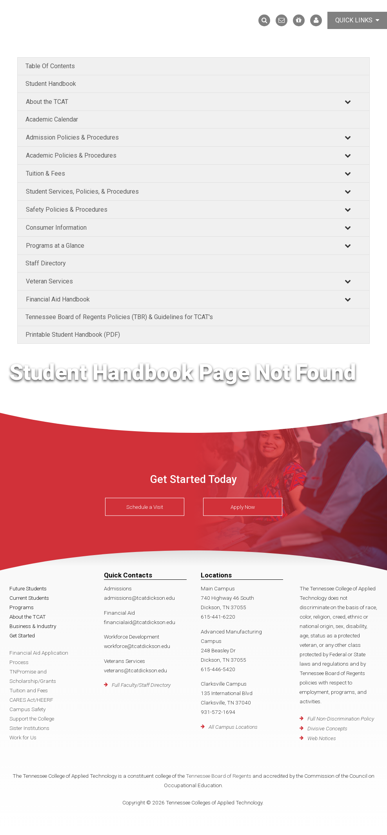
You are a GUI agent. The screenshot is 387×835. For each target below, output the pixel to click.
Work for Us (22, 737)
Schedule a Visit (144, 507)
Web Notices (321, 738)
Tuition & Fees (45, 173)
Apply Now (243, 507)
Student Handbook (50, 83)
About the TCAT (47, 101)
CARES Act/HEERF (31, 700)
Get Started (22, 635)
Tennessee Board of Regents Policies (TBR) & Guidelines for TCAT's (119, 317)
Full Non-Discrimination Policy (340, 718)
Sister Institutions (29, 728)
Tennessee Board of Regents (218, 776)
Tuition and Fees (28, 690)
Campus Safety (27, 709)
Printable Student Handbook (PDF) (72, 334)
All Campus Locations (233, 727)
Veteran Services (49, 281)
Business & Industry (32, 626)
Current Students (29, 598)
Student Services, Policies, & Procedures (82, 191)
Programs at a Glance (55, 245)
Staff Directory (45, 263)
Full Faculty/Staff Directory (141, 685)
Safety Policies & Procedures (66, 209)
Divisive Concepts (327, 728)
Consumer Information (56, 227)
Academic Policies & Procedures (71, 155)
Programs (21, 607)
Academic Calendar (51, 119)
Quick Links (357, 20)
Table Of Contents (50, 66)
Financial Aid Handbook (58, 299)
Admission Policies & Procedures (72, 137)
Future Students (28, 588)
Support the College (31, 718)
